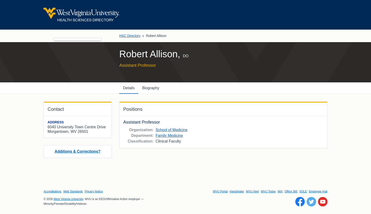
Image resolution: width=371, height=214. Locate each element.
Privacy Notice (94, 191)
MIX (280, 191)
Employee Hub (318, 191)
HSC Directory (129, 36)
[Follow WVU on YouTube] (322, 201)
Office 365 (291, 191)
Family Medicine (169, 136)
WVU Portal (220, 191)
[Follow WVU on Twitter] (311, 201)
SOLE (303, 191)
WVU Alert (252, 191)
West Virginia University (68, 199)
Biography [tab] (150, 88)
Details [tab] (129, 88)
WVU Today (268, 191)
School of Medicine (171, 130)
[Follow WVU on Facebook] (300, 201)
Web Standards (73, 191)
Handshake (237, 191)
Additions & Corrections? (78, 151)
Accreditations (52, 191)
